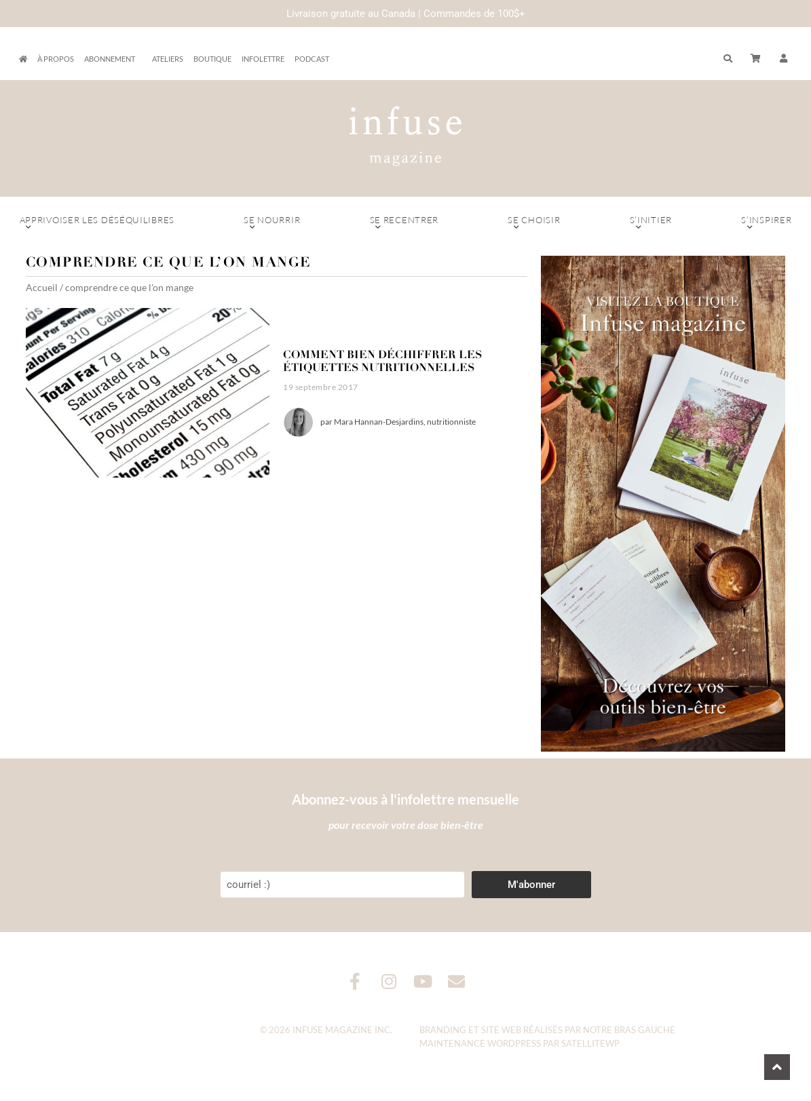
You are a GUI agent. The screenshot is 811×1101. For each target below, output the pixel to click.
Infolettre (263, 58)
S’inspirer (766, 223)
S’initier (651, 223)
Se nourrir (272, 223)
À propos (55, 58)
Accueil (42, 287)
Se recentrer (404, 223)
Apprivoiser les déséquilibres (97, 223)
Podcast (312, 58)
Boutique (212, 58)
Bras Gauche (644, 1029)
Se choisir (534, 223)
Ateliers (167, 58)
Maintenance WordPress (480, 1043)
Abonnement (113, 59)
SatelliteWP (590, 1043)
